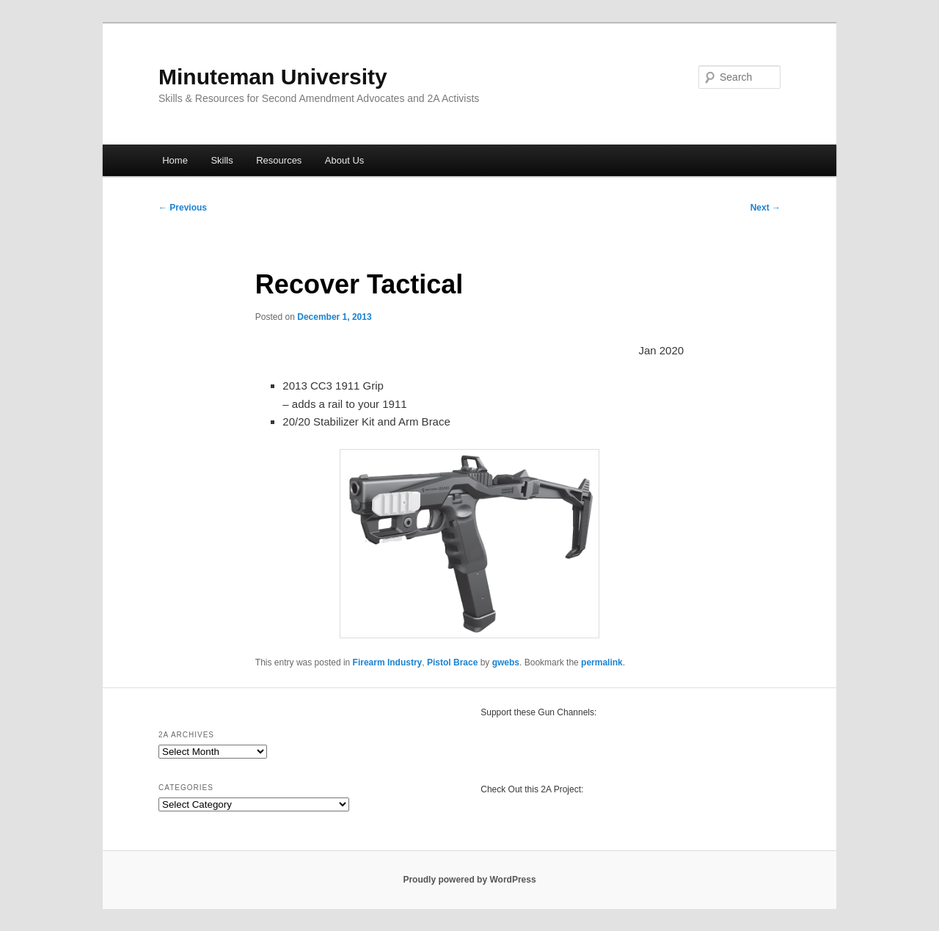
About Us (344, 160)
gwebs (505, 662)
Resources (279, 160)
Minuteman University (272, 77)
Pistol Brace (452, 662)
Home (175, 160)
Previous (182, 207)
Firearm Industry (388, 662)
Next (765, 207)
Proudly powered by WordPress (469, 880)
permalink (602, 662)
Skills (222, 160)
